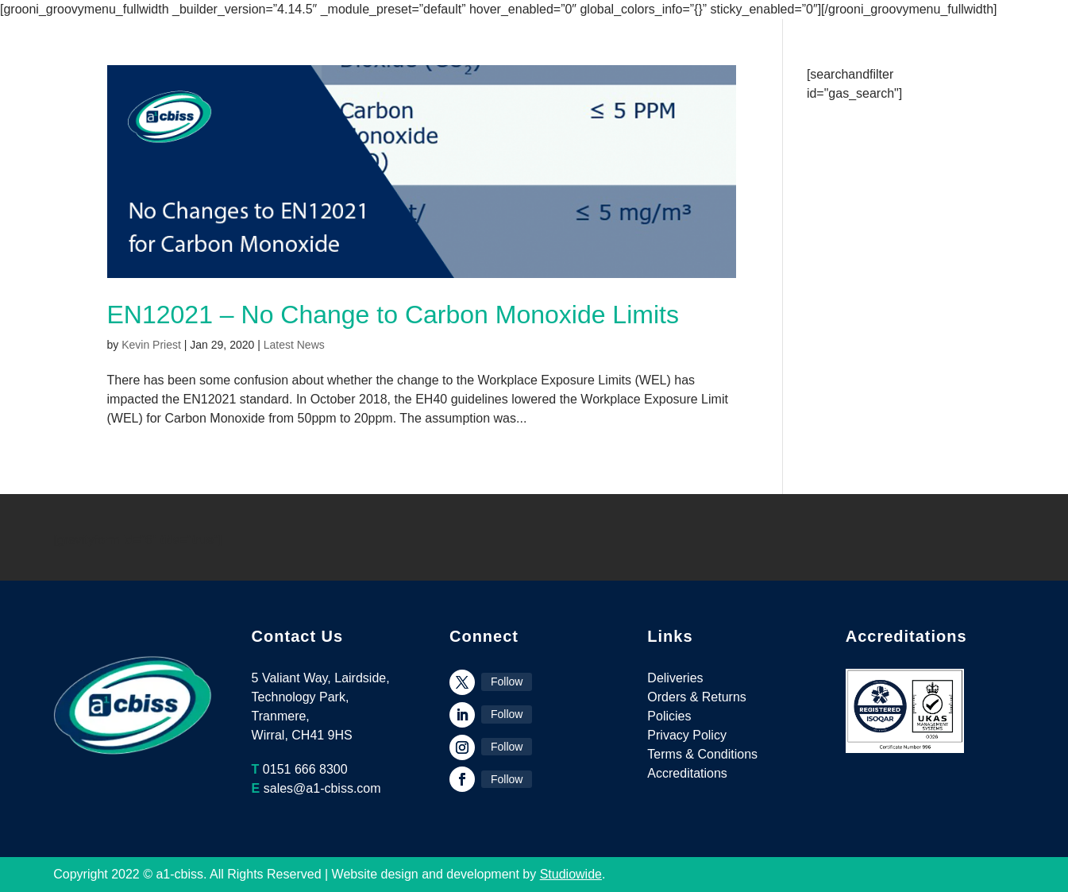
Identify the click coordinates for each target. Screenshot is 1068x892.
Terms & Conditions (702, 754)
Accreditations (687, 773)
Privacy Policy (687, 735)
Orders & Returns (696, 697)
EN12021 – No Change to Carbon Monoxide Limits (393, 314)
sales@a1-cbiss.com (322, 788)
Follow (506, 681)
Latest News (294, 344)
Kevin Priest (151, 344)
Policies (669, 716)
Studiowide (571, 874)
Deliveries (675, 678)
